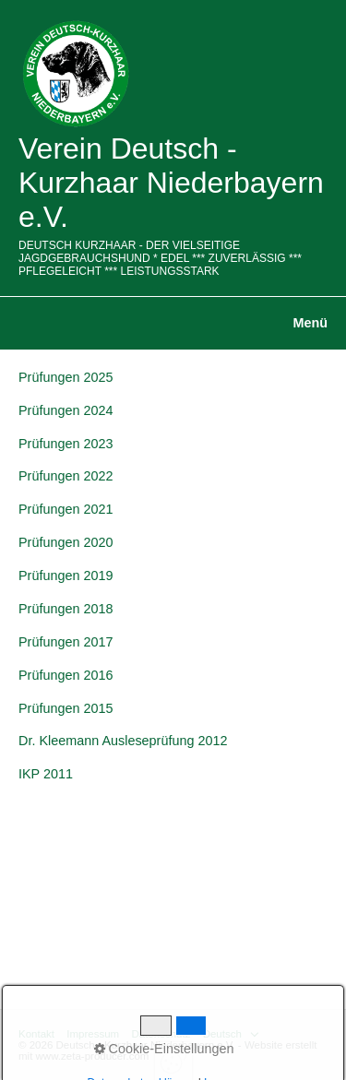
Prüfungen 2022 (65, 476)
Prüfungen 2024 (65, 410)
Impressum (92, 1033)
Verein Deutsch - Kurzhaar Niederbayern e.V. (171, 182)
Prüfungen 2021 (65, 509)
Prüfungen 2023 (65, 443)
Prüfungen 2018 (65, 608)
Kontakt (36, 1033)
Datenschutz (160, 1033)
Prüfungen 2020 (65, 542)
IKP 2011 (45, 773)
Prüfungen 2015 (65, 708)
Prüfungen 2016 (65, 675)
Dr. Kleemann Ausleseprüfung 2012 (122, 740)
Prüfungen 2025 (65, 377)
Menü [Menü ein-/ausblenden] (310, 322)
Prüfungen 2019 (65, 575)
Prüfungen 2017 (65, 642)
